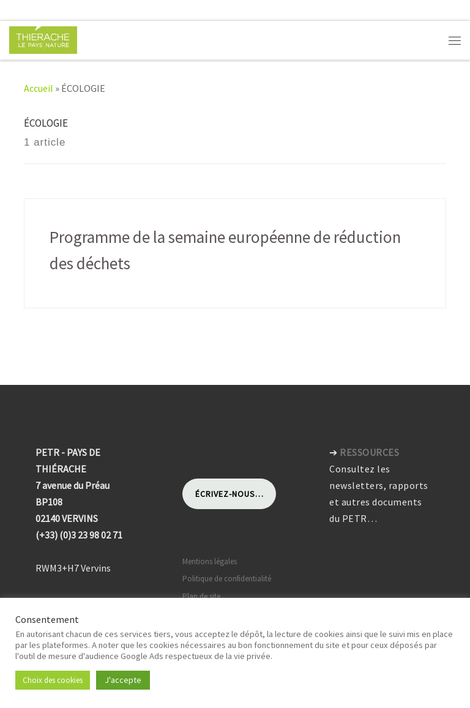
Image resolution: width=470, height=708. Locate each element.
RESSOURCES (369, 452)
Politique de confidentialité (226, 578)
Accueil (38, 88)
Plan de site (201, 596)
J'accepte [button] (123, 679)
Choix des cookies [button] (53, 680)
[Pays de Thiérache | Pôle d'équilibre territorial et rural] (43, 38)
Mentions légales (209, 561)
